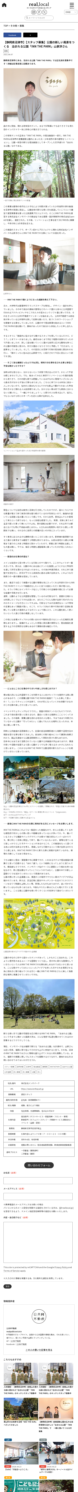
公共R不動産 (16, 1341)
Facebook (12, 35)
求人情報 (16, 1072)
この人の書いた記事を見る (39, 1349)
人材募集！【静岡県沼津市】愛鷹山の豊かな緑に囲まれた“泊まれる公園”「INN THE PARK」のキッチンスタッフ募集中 (21, 1390)
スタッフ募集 (9, 1066)
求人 (39, 1072)
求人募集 (26, 1072)
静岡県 (44, 1066)
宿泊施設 (36, 1066)
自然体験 (20, 1066)
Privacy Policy (61, 1267)
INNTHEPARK (55, 1066)
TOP (5, 25)
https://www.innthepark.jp (32, 1088)
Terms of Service (11, 1270)
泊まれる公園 (67, 1066)
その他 (13, 25)
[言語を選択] (70, 12)
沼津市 (28, 1066)
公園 (33, 1072)
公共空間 (7, 1072)
